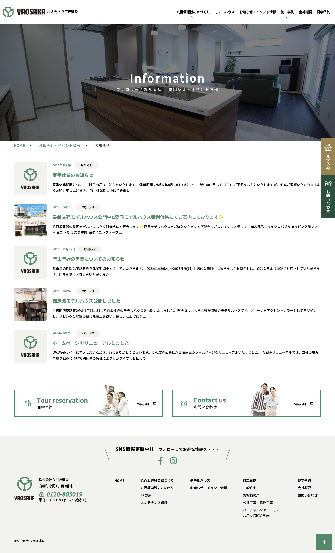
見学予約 (323, 11)
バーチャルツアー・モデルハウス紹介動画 (261, 512)
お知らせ (86, 165)
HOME (119, 480)
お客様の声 (251, 495)
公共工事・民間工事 (258, 502)
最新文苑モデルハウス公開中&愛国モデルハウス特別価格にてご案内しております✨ (138, 217)
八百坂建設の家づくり (193, 11)
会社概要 (305, 11)
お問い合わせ (308, 495)
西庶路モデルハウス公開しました (86, 300)
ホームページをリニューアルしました (91, 343)
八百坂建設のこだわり (157, 487)
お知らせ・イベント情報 (257, 11)
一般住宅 (249, 487)
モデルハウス (225, 11)
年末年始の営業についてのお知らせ (89, 259)
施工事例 (287, 11)
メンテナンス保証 (154, 502)
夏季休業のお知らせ (73, 175)
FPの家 (146, 495)
